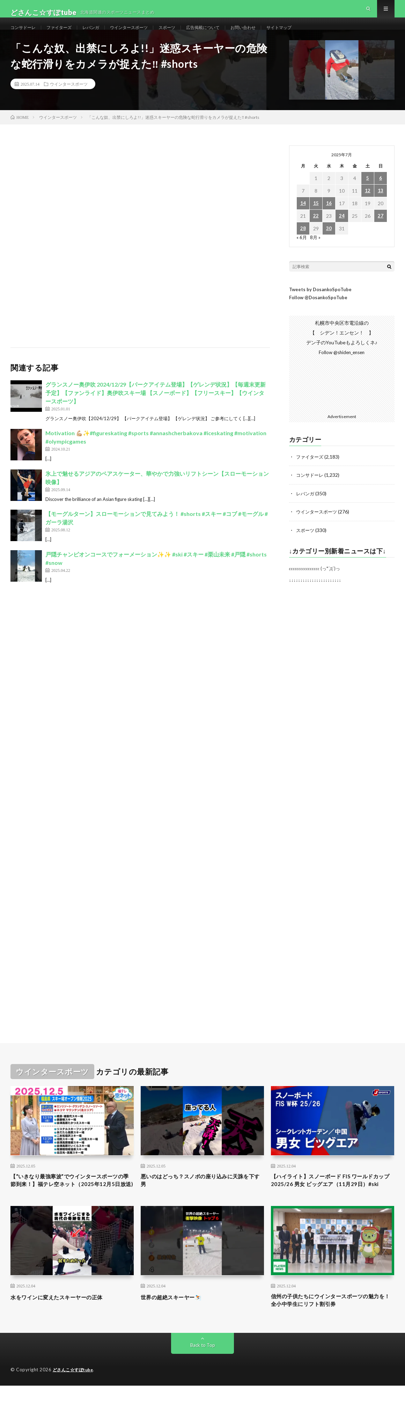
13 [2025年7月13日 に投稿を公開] (380, 206)
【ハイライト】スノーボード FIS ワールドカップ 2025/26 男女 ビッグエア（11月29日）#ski (332, 1201)
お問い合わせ (271, 35)
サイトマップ (311, 35)
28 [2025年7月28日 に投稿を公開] (303, 244)
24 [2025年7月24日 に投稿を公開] (342, 232)
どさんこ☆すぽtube (75, 1399)
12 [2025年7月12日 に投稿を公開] (367, 206)
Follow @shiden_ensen (342, 368)
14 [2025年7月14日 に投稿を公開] (303, 219)
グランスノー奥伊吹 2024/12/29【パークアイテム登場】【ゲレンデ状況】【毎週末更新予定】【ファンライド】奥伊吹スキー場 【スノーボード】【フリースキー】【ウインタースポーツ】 (155, 408)
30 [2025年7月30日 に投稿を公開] (329, 244)
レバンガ (100, 35)
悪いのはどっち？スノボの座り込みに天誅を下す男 (202, 1196)
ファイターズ (65, 35)
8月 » (315, 253)
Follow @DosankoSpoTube (318, 313)
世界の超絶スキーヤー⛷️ (177, 1324)
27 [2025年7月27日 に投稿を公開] (380, 232)
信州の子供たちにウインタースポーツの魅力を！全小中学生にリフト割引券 (332, 1328)
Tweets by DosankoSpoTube (320, 305)
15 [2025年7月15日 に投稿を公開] (316, 219)
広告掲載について (225, 35)
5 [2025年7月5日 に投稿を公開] (367, 194)
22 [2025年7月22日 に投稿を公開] (316, 232)
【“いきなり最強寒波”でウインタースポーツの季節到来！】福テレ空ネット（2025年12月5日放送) (71, 1201)
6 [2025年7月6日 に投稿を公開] (380, 194)
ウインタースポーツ (143, 35)
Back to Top (203, 1375)
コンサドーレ (25, 35)
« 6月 (301, 253)
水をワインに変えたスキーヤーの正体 (65, 1324)
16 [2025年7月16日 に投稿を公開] (329, 219)
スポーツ (186, 35)
